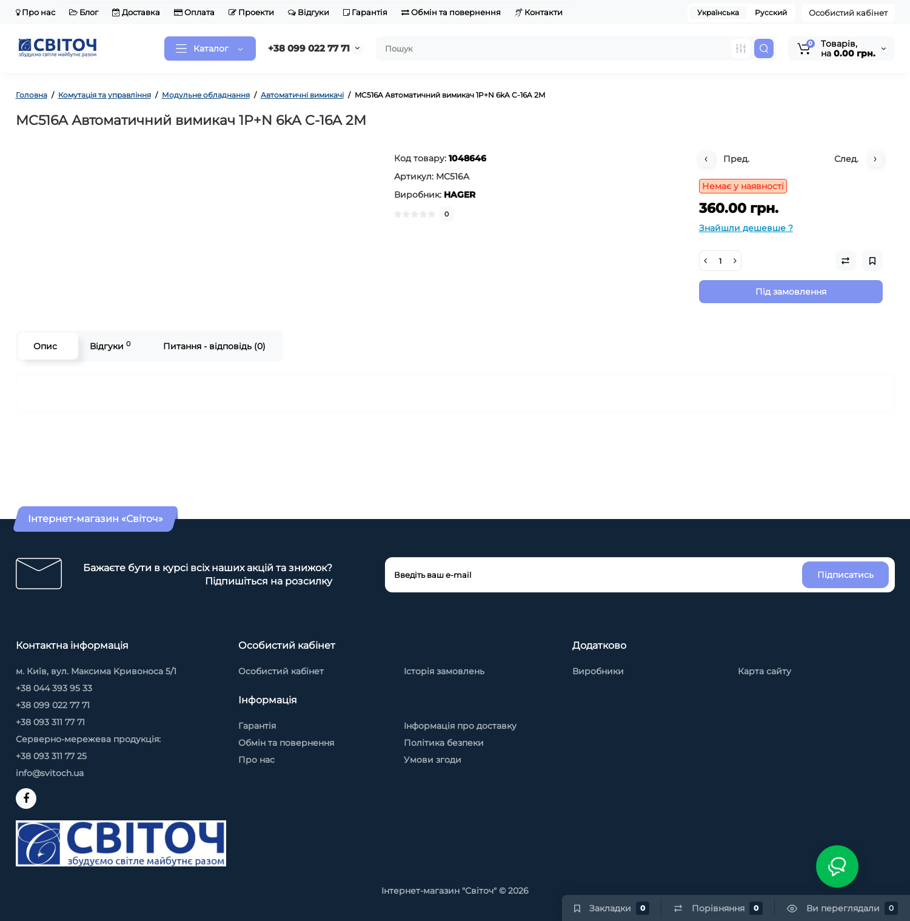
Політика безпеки (444, 742)
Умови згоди (432, 759)
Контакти (539, 12)
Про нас (35, 12)
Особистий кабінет (848, 13)
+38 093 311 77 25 (51, 756)
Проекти (251, 12)
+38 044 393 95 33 (54, 688)
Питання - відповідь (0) (214, 346)
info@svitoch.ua (50, 773)
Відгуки (308, 12)
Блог (83, 12)
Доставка (136, 12)
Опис (45, 346)
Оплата (194, 12)
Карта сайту (764, 671)
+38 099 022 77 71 (309, 48)
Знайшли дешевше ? (746, 228)
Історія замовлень (444, 671)
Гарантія (365, 12)
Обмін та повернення (451, 12)
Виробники (598, 671)
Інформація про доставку (460, 725)
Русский (771, 12)
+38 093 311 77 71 (50, 722)
